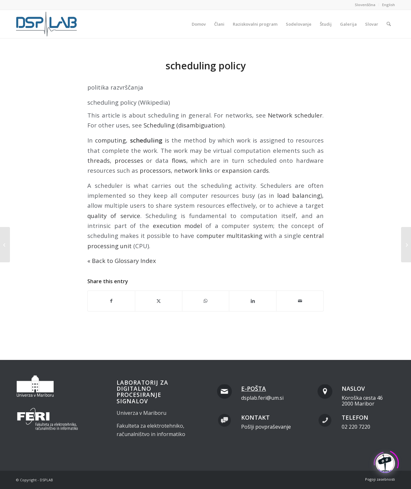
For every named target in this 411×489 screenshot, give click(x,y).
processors (155, 170)
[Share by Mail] (299, 301)
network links (193, 170)
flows (179, 160)
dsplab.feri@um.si (262, 397)
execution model (177, 226)
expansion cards (245, 170)
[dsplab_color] (47, 24)
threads (98, 160)
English (388, 4)
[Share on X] (158, 301)
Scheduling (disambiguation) (184, 125)
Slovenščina (365, 4)
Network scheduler (295, 115)
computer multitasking (229, 235)
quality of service (113, 216)
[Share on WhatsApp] (205, 301)
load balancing (298, 195)
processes (129, 160)
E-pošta (253, 388)
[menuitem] (365, 4)
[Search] (388, 24)
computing (110, 140)
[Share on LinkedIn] (252, 301)
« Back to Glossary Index (121, 261)
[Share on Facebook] (111, 301)
